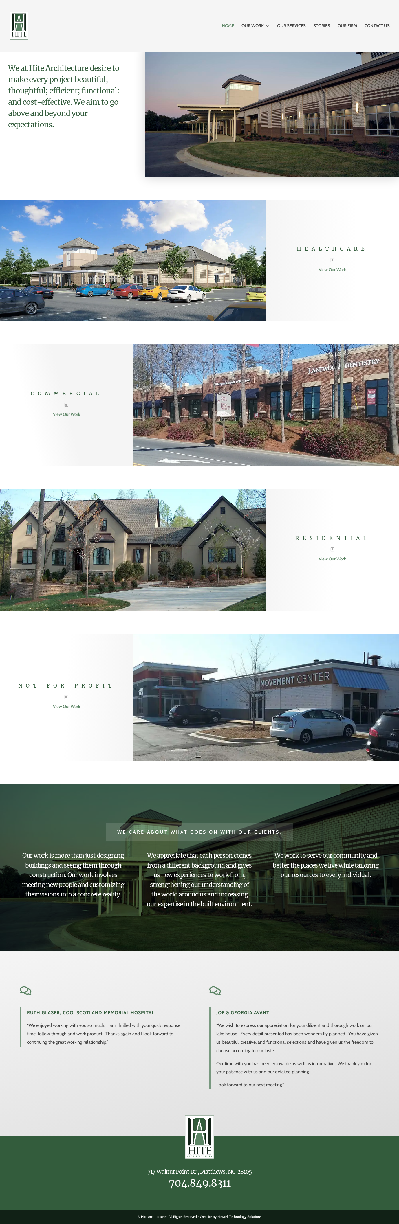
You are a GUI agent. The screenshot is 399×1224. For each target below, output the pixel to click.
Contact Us (377, 26)
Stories (321, 26)
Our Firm (347, 26)
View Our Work (332, 269)
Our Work (252, 26)
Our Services (291, 26)
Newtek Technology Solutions (239, 1216)
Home (228, 26)
